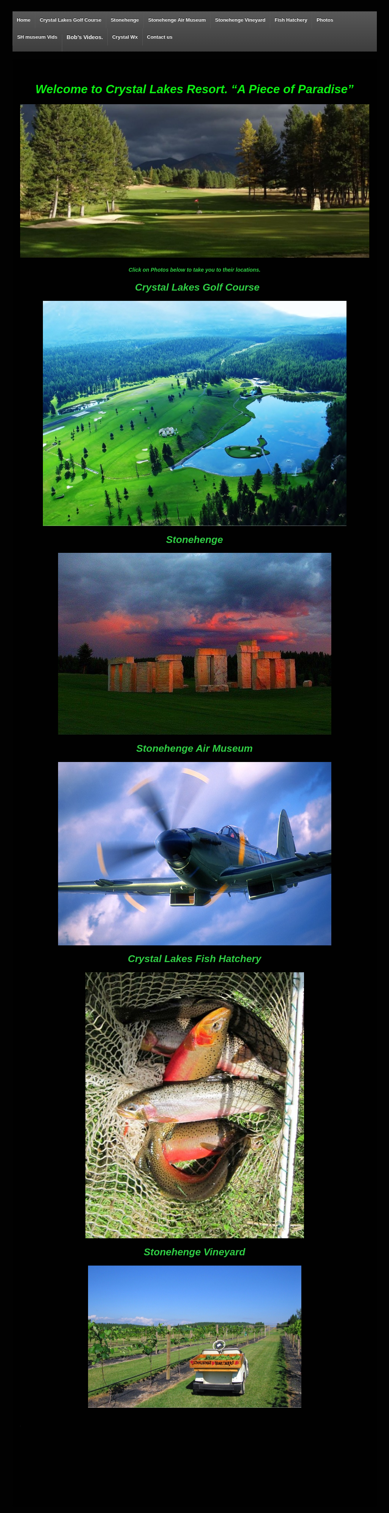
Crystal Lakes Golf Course (71, 20)
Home (23, 20)
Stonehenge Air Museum (177, 20)
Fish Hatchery (291, 20)
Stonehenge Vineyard (240, 20)
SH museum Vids (37, 37)
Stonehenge (125, 20)
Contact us (159, 37)
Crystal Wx (125, 37)
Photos (325, 20)
